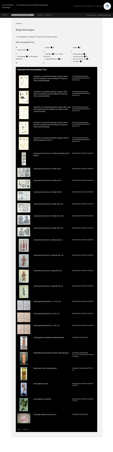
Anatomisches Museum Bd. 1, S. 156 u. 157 (47, 301)
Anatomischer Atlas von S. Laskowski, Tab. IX (48, 240)
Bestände (40, 15)
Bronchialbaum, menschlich (42, 399)
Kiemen (49, 47)
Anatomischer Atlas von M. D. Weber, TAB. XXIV (49, 216)
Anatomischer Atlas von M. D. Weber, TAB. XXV (48, 228)
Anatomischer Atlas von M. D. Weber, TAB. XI (48, 192)
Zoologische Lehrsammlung (80, 337)
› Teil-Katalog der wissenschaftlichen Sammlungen (32, 5)
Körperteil (32, 36)
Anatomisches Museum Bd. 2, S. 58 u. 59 (46, 325)
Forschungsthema (22, 36)
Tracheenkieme (79, 54)
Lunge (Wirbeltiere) (53, 59)
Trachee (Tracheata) (81, 59)
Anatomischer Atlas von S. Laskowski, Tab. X (48, 270)
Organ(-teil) (41, 36)
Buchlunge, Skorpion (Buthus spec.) (45, 414)
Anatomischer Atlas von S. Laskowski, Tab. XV (48, 286)
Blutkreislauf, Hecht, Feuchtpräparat (45, 368)
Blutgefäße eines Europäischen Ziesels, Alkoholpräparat (51, 353)
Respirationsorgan (51, 36)
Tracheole (78, 61)
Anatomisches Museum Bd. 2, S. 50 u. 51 (46, 313)
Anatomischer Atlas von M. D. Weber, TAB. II (47, 168)
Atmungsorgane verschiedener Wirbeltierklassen (49, 337)
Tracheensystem (80, 56)
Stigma (77, 47)
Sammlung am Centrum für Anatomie (82, 153)
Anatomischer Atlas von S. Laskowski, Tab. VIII (48, 255)
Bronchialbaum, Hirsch (41, 383)
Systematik (48, 15)
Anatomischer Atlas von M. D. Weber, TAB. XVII (48, 204)
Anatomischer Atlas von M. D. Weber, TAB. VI (48, 180)
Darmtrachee (23, 50)
